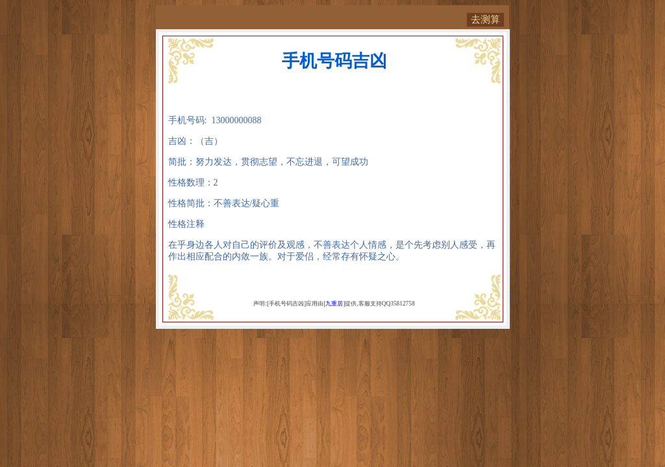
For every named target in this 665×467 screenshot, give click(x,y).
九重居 (334, 303)
